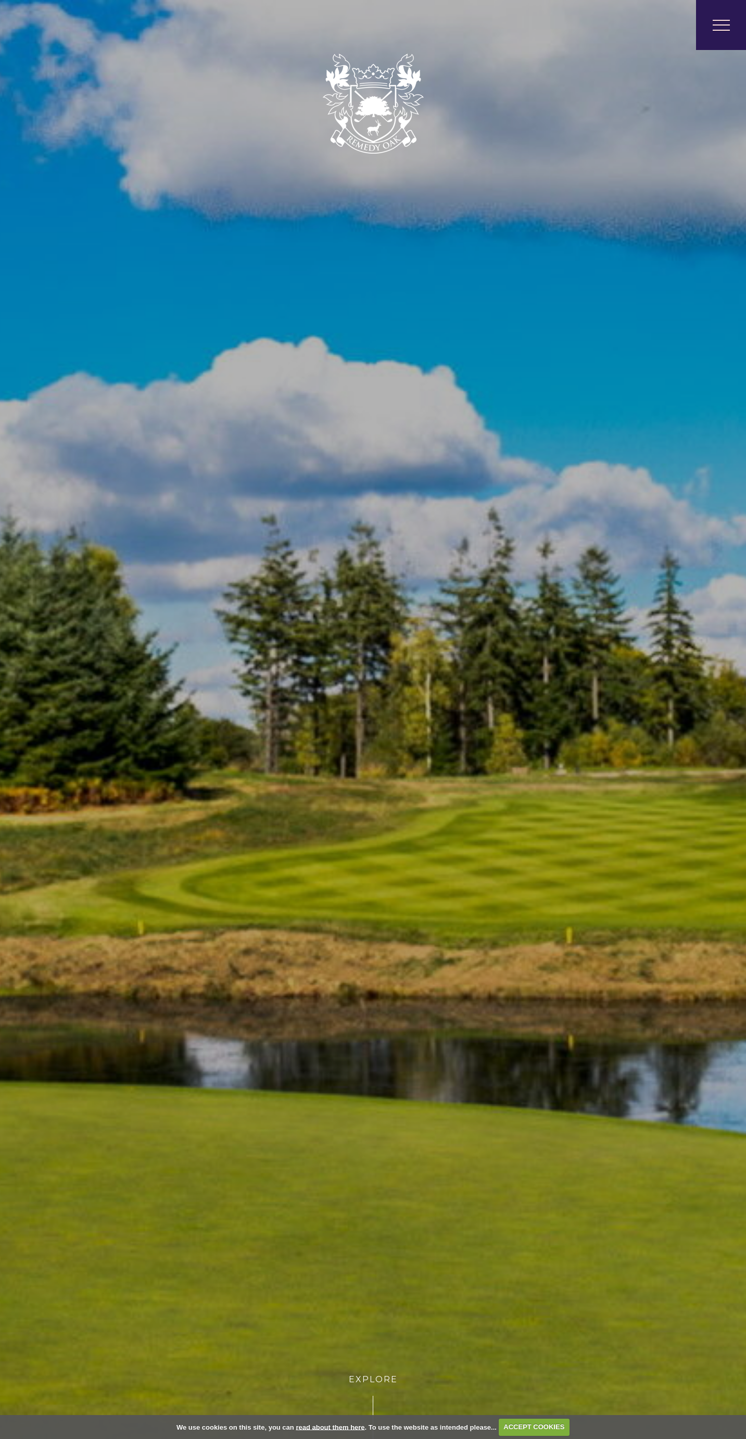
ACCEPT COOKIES (533, 1427)
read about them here (330, 1427)
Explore (373, 1379)
